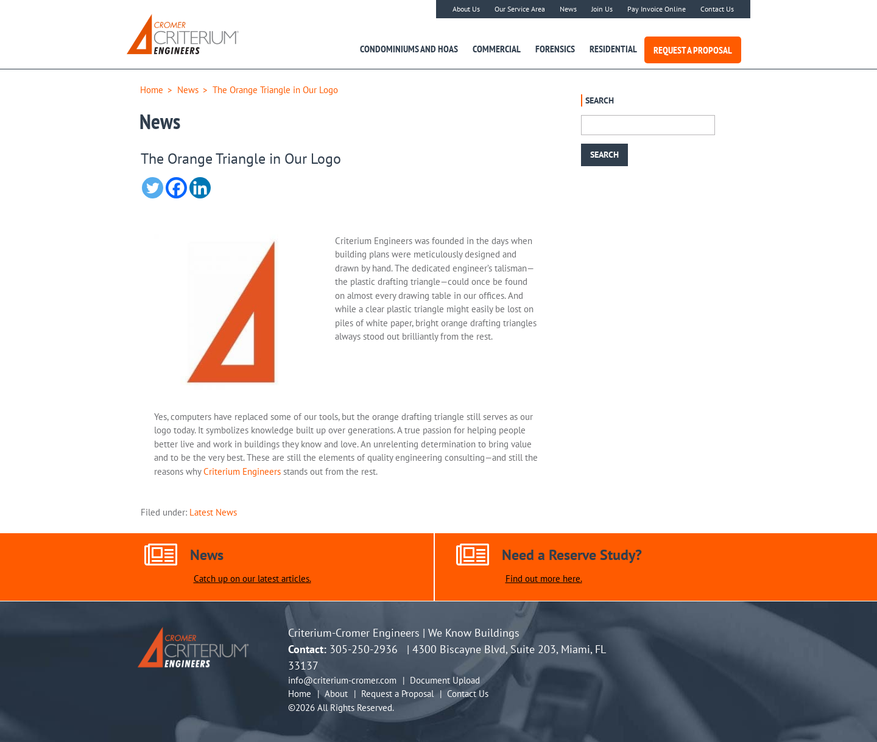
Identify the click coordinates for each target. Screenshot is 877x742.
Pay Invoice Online (656, 8)
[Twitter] (152, 187)
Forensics (555, 49)
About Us (466, 8)
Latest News (213, 512)
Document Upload (445, 680)
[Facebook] (176, 187)
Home (151, 90)
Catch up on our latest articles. (252, 578)
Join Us (602, 8)
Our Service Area (520, 8)
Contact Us (717, 8)
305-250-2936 (363, 649)
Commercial (497, 49)
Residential (613, 49)
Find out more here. (543, 578)
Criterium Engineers (242, 471)
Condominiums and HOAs (409, 49)
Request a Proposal (692, 50)
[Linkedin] (200, 187)
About (336, 693)
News (568, 8)
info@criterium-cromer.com (342, 680)
